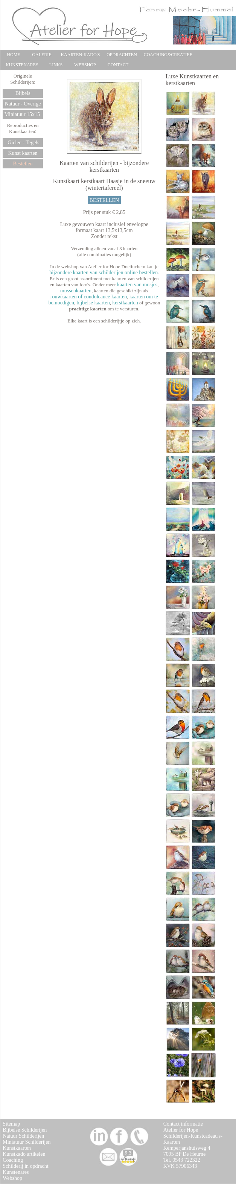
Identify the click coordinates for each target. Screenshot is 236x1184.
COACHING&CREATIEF (168, 54)
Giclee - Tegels (23, 142)
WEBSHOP (85, 64)
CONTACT (118, 64)
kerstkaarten (125, 303)
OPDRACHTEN (122, 54)
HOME (13, 54)
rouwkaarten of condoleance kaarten (88, 296)
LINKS (55, 64)
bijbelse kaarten (93, 303)
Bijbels (22, 93)
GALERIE (41, 54)
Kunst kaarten (22, 153)
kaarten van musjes (137, 284)
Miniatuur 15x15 (23, 114)
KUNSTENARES (22, 64)
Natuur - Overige (23, 104)
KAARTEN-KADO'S (80, 54)
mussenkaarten (75, 290)
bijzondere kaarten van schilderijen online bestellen (103, 272)
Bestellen (23, 164)
